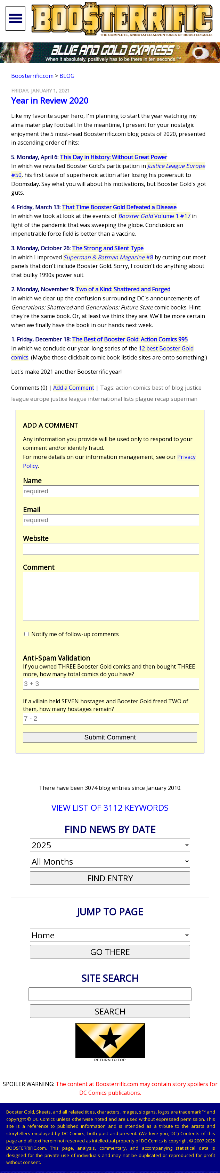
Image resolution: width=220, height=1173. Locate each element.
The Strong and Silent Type (108, 248)
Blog (66, 76)
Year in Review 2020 (50, 100)
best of (161, 387)
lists (128, 399)
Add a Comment (73, 387)
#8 (108, 257)
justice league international (86, 399)
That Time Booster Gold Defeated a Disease (119, 207)
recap (162, 399)
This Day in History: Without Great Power (113, 157)
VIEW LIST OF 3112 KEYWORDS (110, 807)
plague (144, 399)
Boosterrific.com (32, 76)
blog (178, 387)
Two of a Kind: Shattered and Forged (122, 289)
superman (184, 399)
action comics (133, 387)
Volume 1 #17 (154, 216)
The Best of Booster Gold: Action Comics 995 (130, 339)
